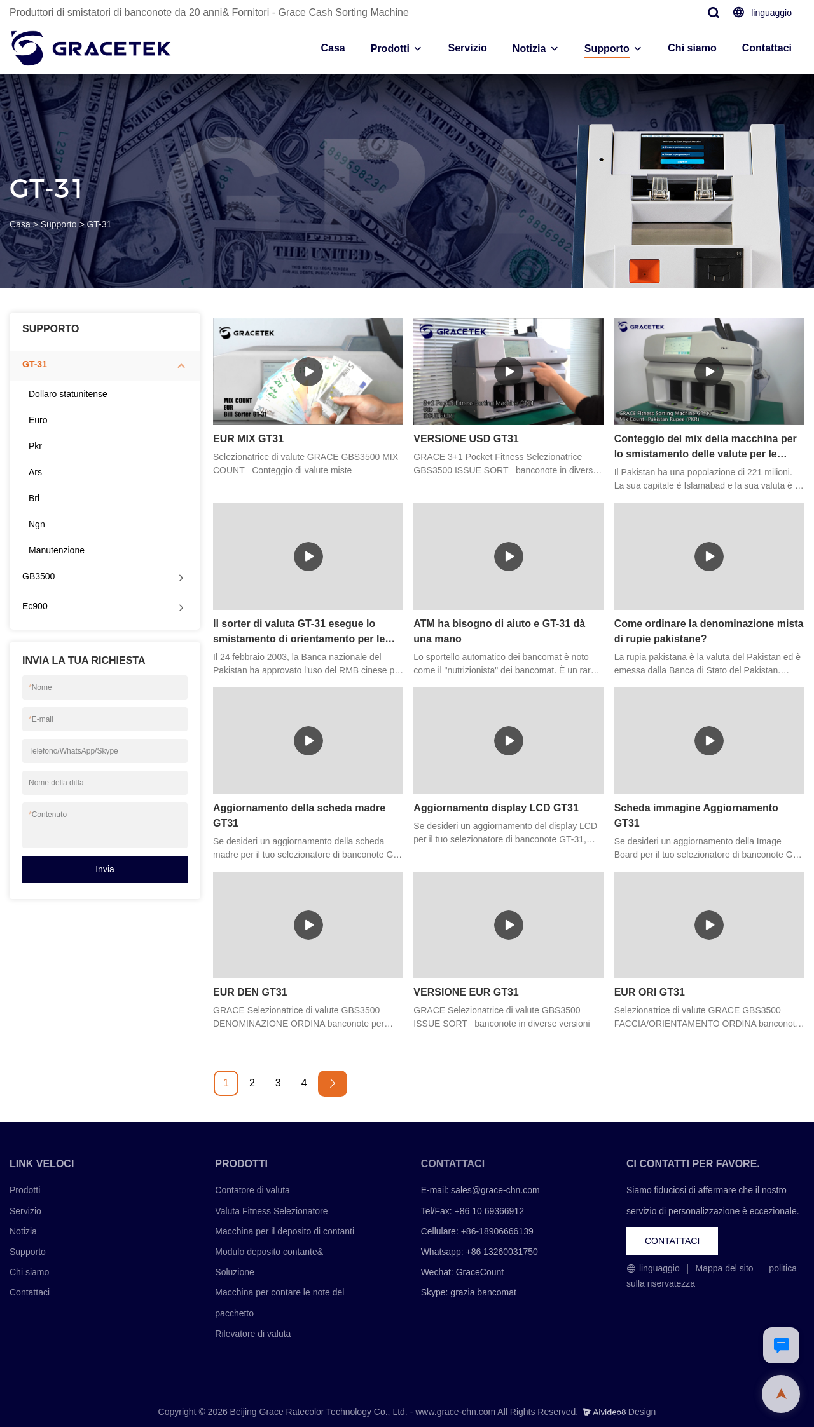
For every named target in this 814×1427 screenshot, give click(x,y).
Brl (34, 498)
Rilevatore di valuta (253, 1334)
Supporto (607, 48)
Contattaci (767, 48)
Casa (333, 48)
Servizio (467, 48)
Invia (104, 869)
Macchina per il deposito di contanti (284, 1231)
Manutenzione (57, 550)
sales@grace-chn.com (495, 1190)
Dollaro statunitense (68, 394)
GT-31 (98, 224)
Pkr (35, 446)
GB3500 (38, 576)
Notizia (529, 48)
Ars (35, 472)
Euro (38, 420)
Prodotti (390, 48)
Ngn (37, 524)
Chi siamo (692, 48)
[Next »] (332, 1084)
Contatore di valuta (252, 1190)
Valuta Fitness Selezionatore (271, 1211)
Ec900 (35, 606)
